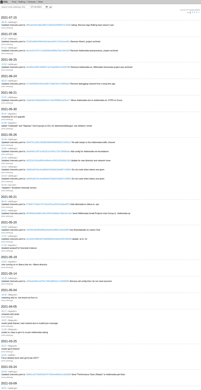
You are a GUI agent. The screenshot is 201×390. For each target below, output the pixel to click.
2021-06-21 (9, 93)
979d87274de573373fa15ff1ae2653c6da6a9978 (48, 204)
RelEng (21, 2)
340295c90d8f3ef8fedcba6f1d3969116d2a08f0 (47, 230)
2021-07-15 (9, 18)
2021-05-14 (9, 274)
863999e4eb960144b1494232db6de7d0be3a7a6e (49, 213)
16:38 (4, 139)
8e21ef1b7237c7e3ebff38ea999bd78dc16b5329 (48, 51)
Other (40, 2)
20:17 (4, 311)
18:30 (4, 295)
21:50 (4, 64)
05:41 (4, 114)
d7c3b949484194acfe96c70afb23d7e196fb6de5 (48, 84)
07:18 (4, 39)
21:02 (4, 97)
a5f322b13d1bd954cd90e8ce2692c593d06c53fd (48, 160)
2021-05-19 (9, 257)
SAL (4, 1)
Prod (14, 2)
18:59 (4, 227)
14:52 (4, 262)
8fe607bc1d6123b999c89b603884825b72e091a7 (48, 142)
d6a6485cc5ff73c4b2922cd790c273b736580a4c (48, 151)
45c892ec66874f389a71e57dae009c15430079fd (48, 67)
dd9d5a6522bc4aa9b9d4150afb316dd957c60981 (48, 170)
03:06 (4, 372)
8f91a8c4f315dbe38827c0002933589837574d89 (48, 25)
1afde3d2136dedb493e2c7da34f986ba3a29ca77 (48, 100)
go (50, 7)
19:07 (4, 320)
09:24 (4, 201)
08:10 (4, 81)
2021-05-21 (9, 197)
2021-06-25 (9, 60)
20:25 (4, 355)
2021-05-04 (9, 290)
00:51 (4, 388)
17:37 (4, 236)
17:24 (4, 245)
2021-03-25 (9, 341)
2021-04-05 (9, 307)
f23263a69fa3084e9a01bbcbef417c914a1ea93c (48, 41)
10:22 (4, 167)
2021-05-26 (9, 135)
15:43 (4, 158)
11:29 (4, 329)
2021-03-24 (9, 367)
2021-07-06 (9, 34)
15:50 (4, 148)
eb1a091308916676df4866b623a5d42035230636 (48, 239)
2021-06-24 (9, 76)
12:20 (4, 278)
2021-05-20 (9, 222)
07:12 (4, 48)
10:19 (4, 176)
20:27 (4, 346)
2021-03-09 (9, 383)
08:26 (4, 22)
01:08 (4, 123)
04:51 (4, 210)
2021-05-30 (9, 109)
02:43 (4, 185)
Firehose (32, 2)
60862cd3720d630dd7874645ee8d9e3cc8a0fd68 (48, 374)
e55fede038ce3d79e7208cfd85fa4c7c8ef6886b (47, 281)
